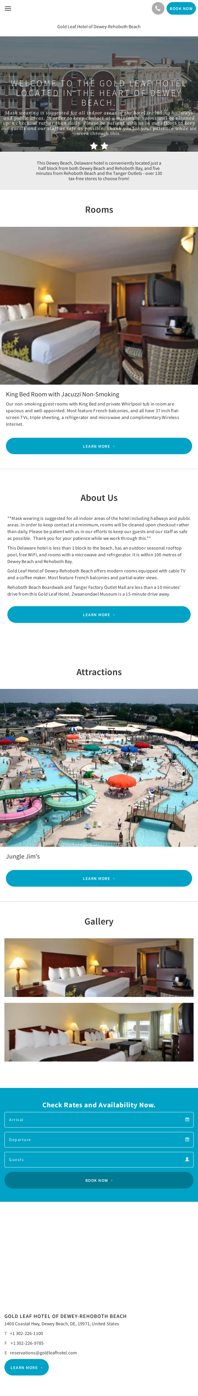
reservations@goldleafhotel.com (43, 1353)
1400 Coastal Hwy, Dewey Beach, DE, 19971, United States (61, 1323)
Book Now (96, 1180)
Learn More (96, 446)
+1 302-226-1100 (26, 1333)
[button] (15, 295)
